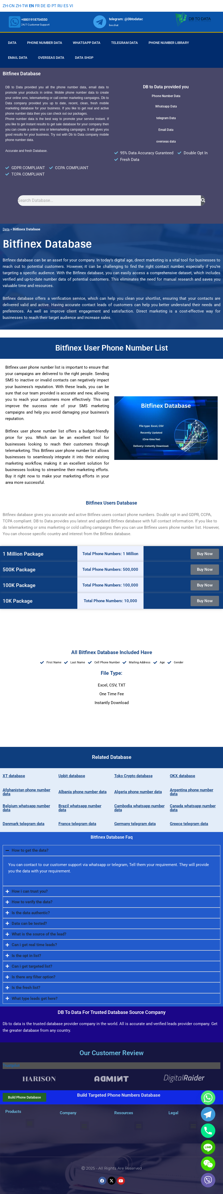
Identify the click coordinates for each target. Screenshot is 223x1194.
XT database (14, 775)
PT (54, 5)
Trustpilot (11, 1065)
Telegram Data (124, 43)
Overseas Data (51, 58)
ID (49, 5)
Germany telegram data (135, 823)
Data (12, 43)
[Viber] (208, 1180)
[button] (30, 1123)
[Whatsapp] (208, 1098)
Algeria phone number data (138, 791)
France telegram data (77, 823)
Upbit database (71, 775)
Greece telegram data (189, 823)
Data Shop (84, 58)
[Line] (208, 1147)
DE (43, 5)
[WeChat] (208, 1163)
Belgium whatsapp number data (26, 808)
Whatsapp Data (86, 43)
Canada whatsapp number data (193, 808)
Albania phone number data (82, 791)
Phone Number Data (44, 43)
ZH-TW (22, 5)
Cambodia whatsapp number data (139, 808)
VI (71, 5)
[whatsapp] (14, 21)
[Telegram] (208, 1114)
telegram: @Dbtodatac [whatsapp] (126, 19)
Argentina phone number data (191, 792)
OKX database (182, 775)
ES (66, 5)
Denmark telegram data (23, 823)
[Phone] (208, 1131)
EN (31, 5)
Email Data (17, 58)
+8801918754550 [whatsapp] (34, 20)
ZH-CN (9, 5)
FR (37, 5)
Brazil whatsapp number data (79, 808)
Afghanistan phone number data (26, 792)
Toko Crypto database (133, 775)
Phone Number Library (169, 43)
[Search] (203, 200)
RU (59, 5)
